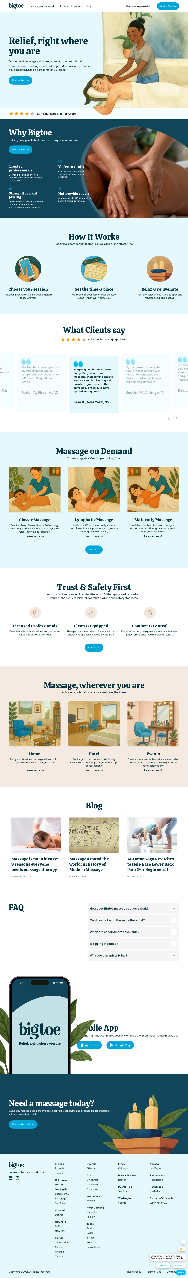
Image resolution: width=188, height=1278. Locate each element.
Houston (91, 1242)
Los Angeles (62, 1189)
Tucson (59, 1173)
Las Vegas (155, 1168)
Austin (90, 1228)
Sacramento (62, 1194)
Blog (88, 6)
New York (60, 1230)
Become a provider (138, 6)
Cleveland (92, 1184)
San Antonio (93, 1247)
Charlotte (92, 1212)
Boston (122, 1179)
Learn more (35, 536)
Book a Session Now (23, 1124)
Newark (91, 1200)
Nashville (155, 1191)
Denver (59, 1214)
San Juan (123, 1191)
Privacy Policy (133, 1271)
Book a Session (168, 6)
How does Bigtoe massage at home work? (133, 908)
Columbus (92, 1189)
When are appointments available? (133, 932)
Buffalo (59, 1226)
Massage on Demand (44, 6)
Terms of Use (153, 1271)
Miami (58, 1247)
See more (94, 549)
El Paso (91, 1237)
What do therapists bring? (133, 955)
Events (64, 6)
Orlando (59, 1251)
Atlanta (91, 1168)
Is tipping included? (133, 944)
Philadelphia (156, 1179)
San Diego (60, 1198)
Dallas (90, 1233)
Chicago (122, 1168)
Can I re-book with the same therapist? (133, 920)
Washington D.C (158, 1202)
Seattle (122, 1202)
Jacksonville (62, 1242)
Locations (76, 6)
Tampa (59, 1256)
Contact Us (94, 647)
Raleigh (91, 1216)
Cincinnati (92, 1179)
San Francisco (62, 1203)
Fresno (59, 1184)
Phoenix (59, 1168)
